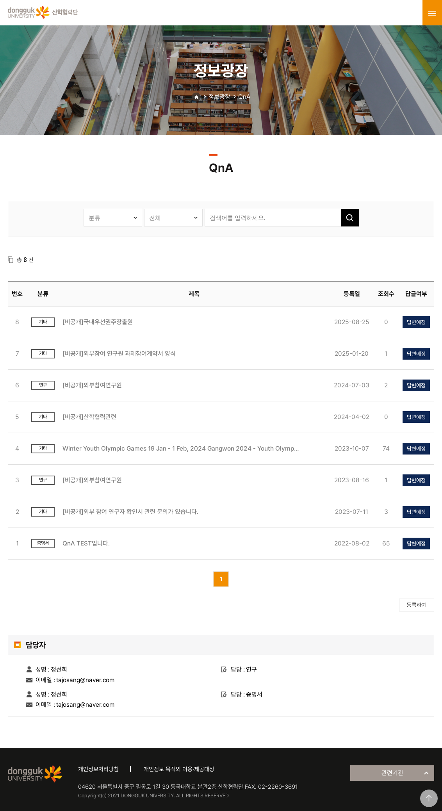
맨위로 (429, 798)
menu (432, 13)
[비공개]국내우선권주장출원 (97, 322)
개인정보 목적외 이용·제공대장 (179, 769)
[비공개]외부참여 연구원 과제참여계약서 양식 (119, 353)
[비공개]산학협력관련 (89, 417)
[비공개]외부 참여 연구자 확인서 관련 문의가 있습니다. (130, 511)
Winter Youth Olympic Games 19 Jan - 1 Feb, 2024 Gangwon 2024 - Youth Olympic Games (180, 448)
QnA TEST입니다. (86, 543)
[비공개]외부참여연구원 (92, 385)
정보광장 (219, 96)
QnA (244, 96)
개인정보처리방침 (98, 769)
